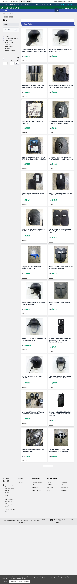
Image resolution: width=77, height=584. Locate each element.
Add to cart (25, 66)
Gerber (63, 544)
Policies (5, 12)
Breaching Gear (37, 552)
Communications (37, 541)
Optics (35, 544)
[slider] (3, 60)
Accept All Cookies (24, 581)
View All (64, 552)
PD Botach (14, 1)
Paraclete (64, 549)
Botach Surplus (26, 1)
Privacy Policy (22, 578)
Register (65, 9)
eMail (62, 4)
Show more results (48, 525)
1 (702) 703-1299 (70, 1)
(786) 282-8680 (68, 4)
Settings (5, 581)
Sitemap (20, 544)
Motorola (64, 541)
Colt (49, 549)
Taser (49, 541)
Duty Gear (35, 547)
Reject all (13, 581)
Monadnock (65, 547)
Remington (51, 552)
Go (16, 64)
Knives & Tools (37, 549)
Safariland (50, 547)
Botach (5, 1)
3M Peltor (50, 544)
